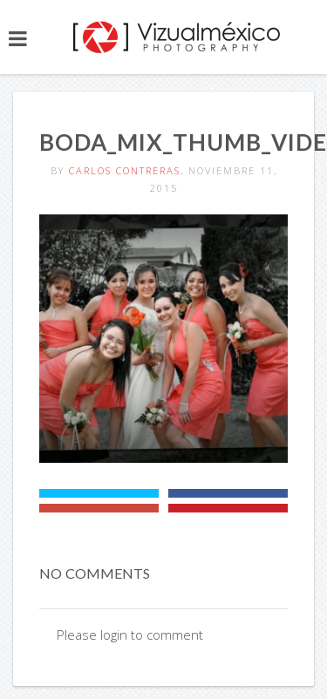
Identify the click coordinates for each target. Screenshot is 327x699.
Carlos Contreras (125, 170)
